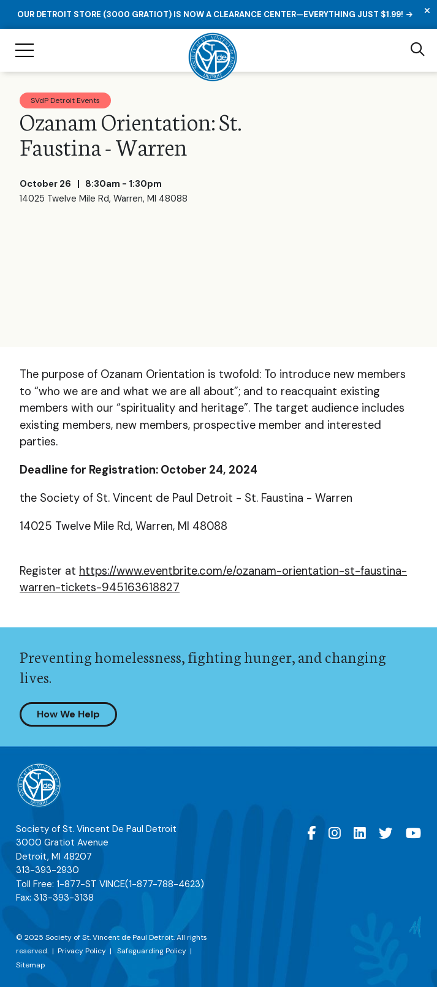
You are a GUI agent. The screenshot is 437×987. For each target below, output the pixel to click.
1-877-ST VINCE (130, 884)
